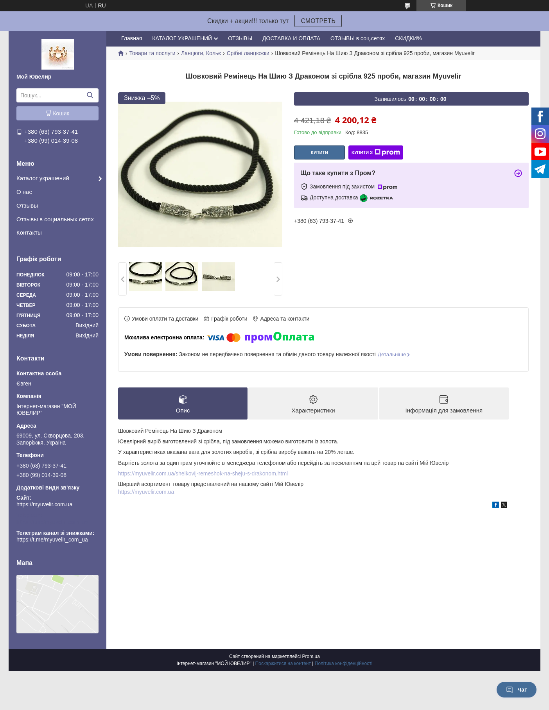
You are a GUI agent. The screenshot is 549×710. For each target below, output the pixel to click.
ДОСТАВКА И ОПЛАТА (291, 38)
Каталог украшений (42, 178)
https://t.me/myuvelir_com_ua (52, 522)
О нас (24, 191)
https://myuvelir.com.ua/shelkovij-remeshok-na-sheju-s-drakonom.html (203, 473)
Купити (319, 152)
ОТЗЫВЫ (240, 38)
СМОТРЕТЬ (318, 21)
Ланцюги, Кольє (201, 53)
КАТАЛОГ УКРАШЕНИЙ (182, 38)
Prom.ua (311, 656)
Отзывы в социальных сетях (55, 219)
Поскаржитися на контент (283, 663)
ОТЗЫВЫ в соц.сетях (357, 38)
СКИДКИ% (408, 38)
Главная (131, 38)
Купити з (376, 152)
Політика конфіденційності (344, 663)
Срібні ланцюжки (248, 53)
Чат (516, 689)
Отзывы (27, 205)
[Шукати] (90, 95)
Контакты (29, 232)
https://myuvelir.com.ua (44, 504)
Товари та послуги (152, 53)
